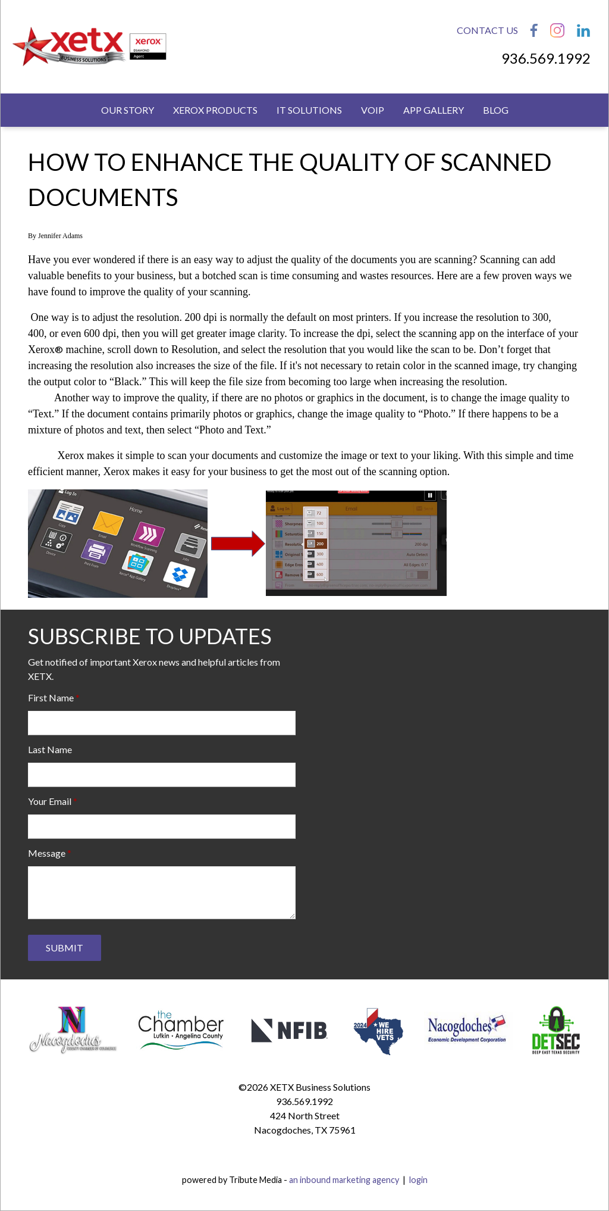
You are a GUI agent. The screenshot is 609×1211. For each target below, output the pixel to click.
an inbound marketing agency (344, 1180)
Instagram (557, 30)
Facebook (534, 30)
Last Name (50, 749)
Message (46, 853)
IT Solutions (309, 110)
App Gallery (433, 110)
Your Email (49, 801)
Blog (495, 110)
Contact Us (487, 30)
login (418, 1180)
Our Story (127, 110)
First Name (51, 697)
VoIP (372, 110)
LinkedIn (583, 30)
